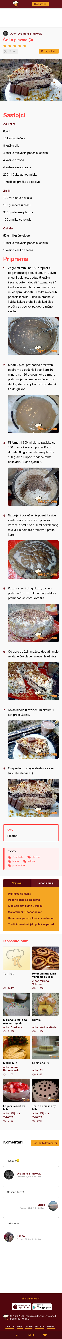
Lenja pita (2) (45, 1056)
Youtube (28, 1326)
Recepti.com (6, 1317)
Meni (31, 1335)
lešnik (16, 861)
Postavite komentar (45, 1142)
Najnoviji (17, 882)
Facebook (9, 1326)
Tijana (21, 1235)
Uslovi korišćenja (46, 1316)
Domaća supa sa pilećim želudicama (31, 918)
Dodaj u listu (48, 51)
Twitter (20, 1326)
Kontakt (25, 1318)
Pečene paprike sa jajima (24, 899)
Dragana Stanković (30, 33)
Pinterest (51, 1326)
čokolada (18, 857)
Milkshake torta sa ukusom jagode (16, 1013)
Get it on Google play (42, 1306)
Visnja (41, 1204)
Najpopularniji (45, 882)
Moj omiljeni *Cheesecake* (25, 911)
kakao (31, 861)
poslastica (19, 865)
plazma (36, 857)
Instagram (39, 1326)
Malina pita (16, 1056)
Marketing (15, 1318)
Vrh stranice (29, 1298)
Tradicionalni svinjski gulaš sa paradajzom (31, 924)
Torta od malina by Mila (45, 1100)
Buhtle (45, 1013)
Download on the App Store (21, 1306)
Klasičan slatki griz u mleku (25, 905)
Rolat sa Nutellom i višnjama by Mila (45, 968)
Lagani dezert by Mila (16, 1100)
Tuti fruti (16, 968)
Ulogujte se (40, 4)
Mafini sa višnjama (19, 893)
